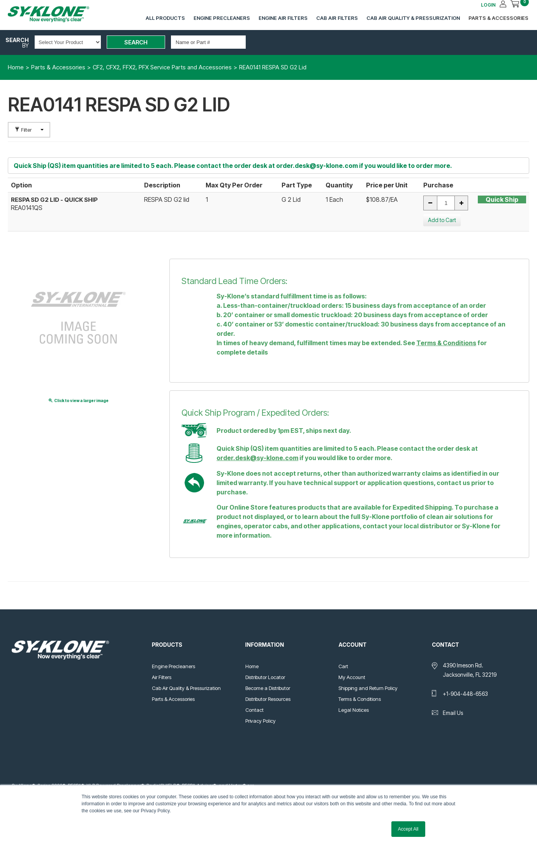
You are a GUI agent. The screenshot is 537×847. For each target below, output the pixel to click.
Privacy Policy (260, 721)
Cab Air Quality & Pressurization (413, 18)
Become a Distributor (267, 688)
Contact (254, 710)
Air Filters (161, 677)
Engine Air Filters (283, 18)
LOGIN (488, 5)
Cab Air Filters (337, 18)
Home (252, 666)
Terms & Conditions (446, 343)
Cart (343, 666)
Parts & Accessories (498, 18)
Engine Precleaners (222, 18)
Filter (29, 130)
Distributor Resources (268, 699)
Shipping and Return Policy (368, 688)
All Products (165, 18)
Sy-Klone (56, 14)
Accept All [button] (408, 829)
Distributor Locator (265, 677)
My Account (351, 677)
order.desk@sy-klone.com (317, 165)
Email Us (453, 712)
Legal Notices (353, 710)
